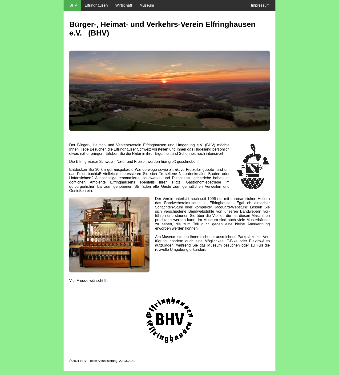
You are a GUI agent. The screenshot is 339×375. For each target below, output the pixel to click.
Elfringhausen (96, 5)
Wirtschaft (123, 5)
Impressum (261, 5)
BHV (72, 5)
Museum (147, 5)
